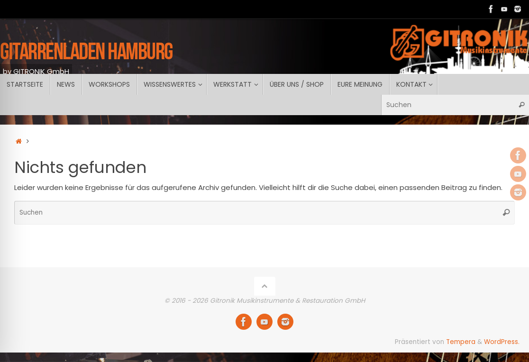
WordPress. (502, 341)
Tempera (460, 341)
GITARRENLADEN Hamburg (86, 51)
